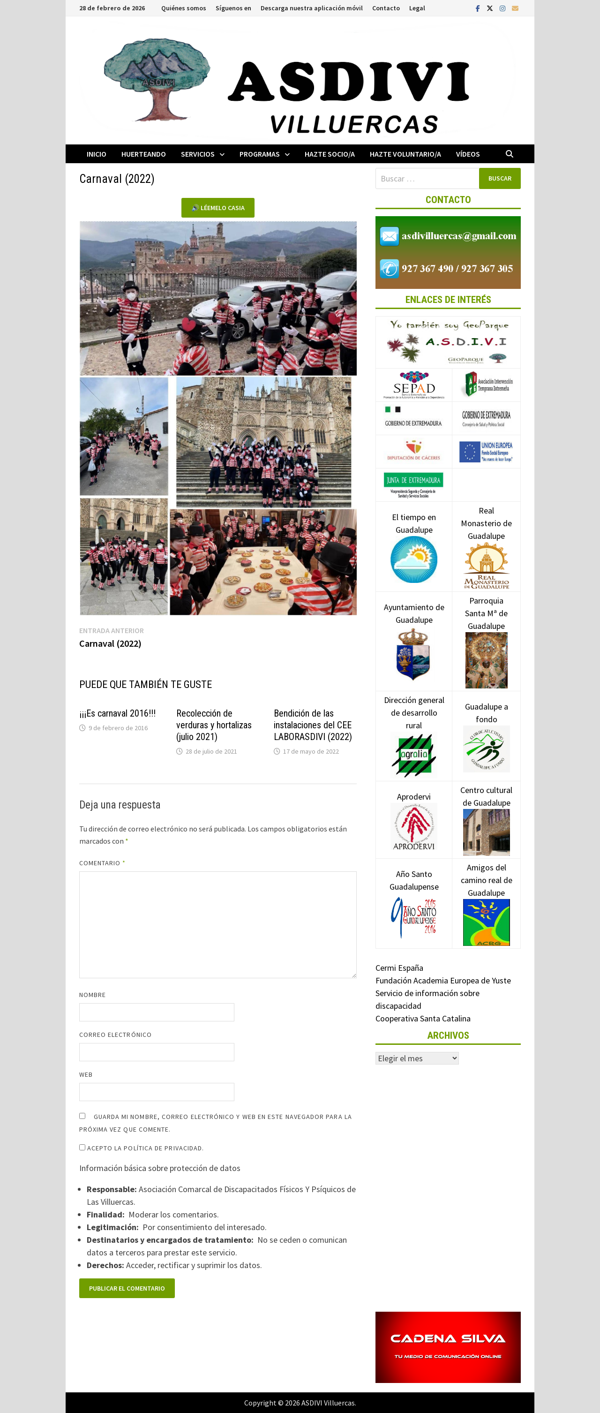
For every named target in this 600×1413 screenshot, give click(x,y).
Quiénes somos (183, 8)
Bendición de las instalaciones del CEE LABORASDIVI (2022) (313, 725)
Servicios (198, 154)
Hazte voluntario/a (405, 154)
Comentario (102, 863)
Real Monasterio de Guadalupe (486, 537)
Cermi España (399, 967)
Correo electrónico (115, 1034)
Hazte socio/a (330, 154)
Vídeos (468, 154)
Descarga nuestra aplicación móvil (312, 8)
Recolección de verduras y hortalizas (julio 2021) (214, 725)
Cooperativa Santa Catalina (423, 1018)
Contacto (386, 8)
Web (86, 1074)
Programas (260, 154)
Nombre (92, 994)
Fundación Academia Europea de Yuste (443, 980)
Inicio (96, 154)
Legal (417, 8)
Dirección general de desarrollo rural (414, 727)
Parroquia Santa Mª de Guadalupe (486, 630)
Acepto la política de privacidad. (141, 1148)
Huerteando (143, 154)
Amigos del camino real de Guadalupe (486, 894)
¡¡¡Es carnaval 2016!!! (117, 713)
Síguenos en (233, 8)
